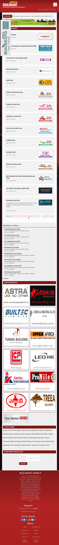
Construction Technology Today (16, 58)
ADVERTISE (24, 530)
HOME (25, 527)
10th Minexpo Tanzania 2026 (12, 272)
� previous (9, 216)
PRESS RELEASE (36, 540)
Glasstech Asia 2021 (13, 200)
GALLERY (36, 530)
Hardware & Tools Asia (13, 116)
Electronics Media (12, 69)
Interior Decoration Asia (14, 128)
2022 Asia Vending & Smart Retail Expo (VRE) (21, 46)
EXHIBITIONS (25, 533)
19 (48, 216)
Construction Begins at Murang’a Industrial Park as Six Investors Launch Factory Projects (28, 441)
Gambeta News (11, 34)
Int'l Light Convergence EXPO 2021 (17, 188)
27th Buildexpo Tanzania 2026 (12, 253)
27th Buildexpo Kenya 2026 (12, 229)
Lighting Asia (10, 140)
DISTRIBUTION (36, 527)
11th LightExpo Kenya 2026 (12, 241)
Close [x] (7, 18)
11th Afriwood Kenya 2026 (11, 235)
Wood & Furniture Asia (13, 164)
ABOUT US (25, 536)
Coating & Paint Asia (13, 104)
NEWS (36, 533)
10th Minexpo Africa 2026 (11, 247)
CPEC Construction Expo (14, 92)
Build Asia (9, 80)
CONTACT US (36, 536)
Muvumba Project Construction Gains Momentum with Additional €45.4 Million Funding (28, 434)
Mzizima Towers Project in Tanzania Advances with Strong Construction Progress (26, 437)
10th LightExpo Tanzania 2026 (12, 266)
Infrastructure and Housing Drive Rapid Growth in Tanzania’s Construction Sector (26, 445)
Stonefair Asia (11, 152)
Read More (6, 278)
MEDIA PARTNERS (25, 540)
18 (44, 216)
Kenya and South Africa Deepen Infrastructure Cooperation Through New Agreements (27, 430)
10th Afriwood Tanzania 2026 (12, 259)
